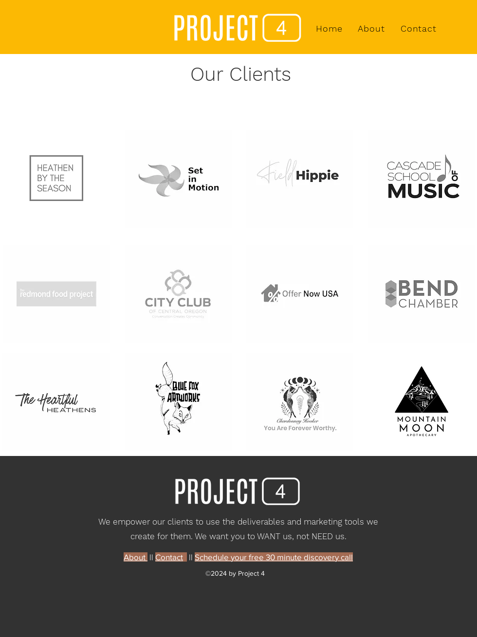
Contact (169, 557)
